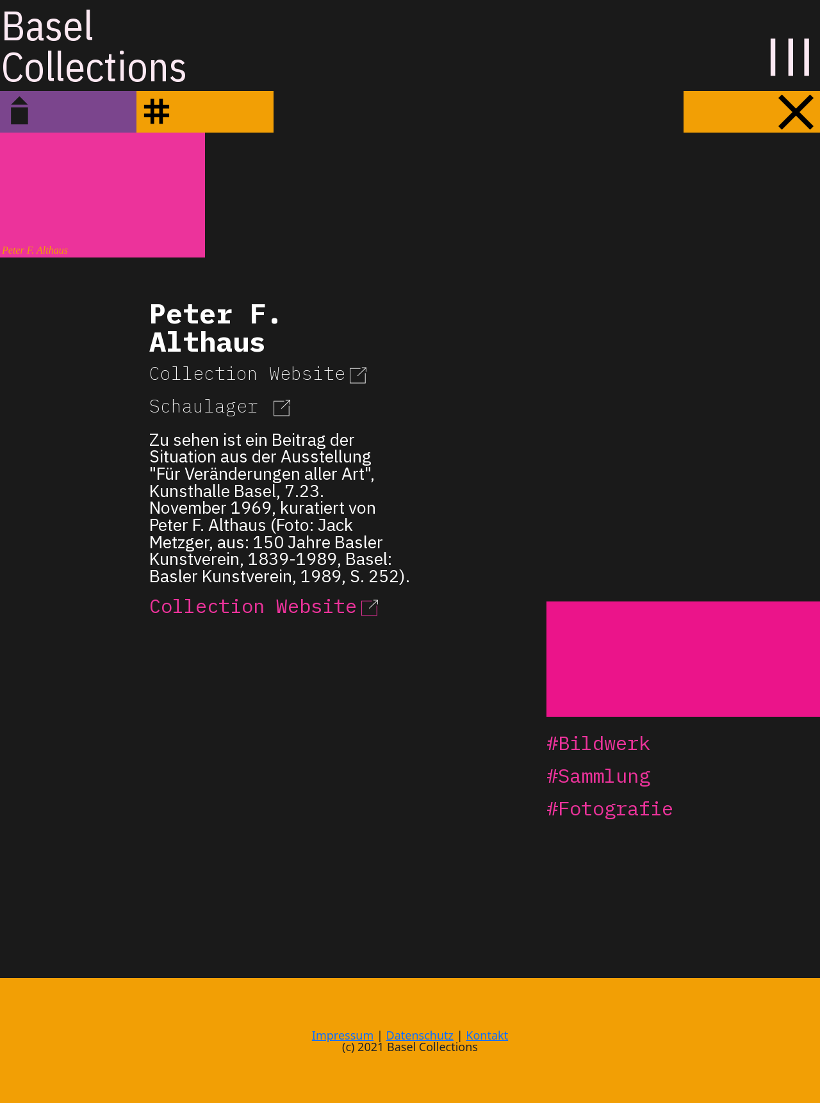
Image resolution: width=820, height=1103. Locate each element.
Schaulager (222, 406)
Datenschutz (420, 1035)
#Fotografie (609, 808)
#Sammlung (598, 775)
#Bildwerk (598, 742)
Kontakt (487, 1035)
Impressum (342, 1035)
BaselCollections (94, 45)
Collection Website (260, 373)
